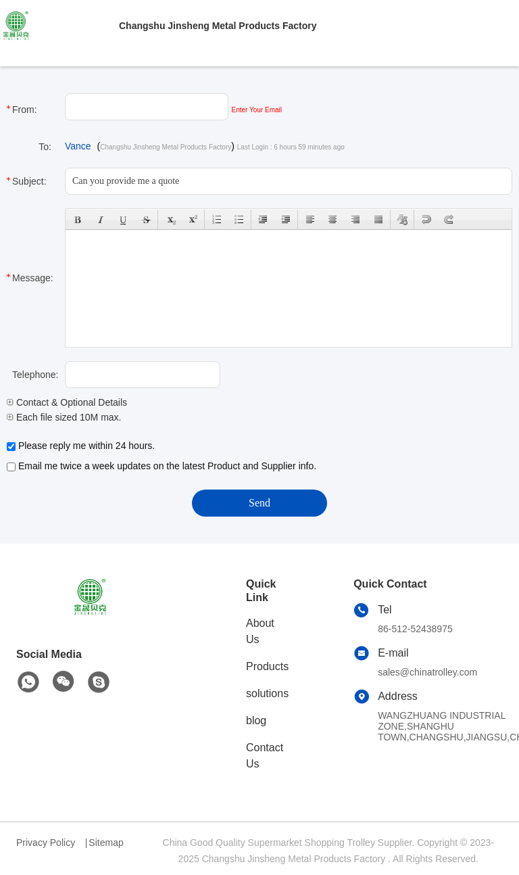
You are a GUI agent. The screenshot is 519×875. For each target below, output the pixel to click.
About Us (260, 631)
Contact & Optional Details (67, 402)
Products (267, 666)
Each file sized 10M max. (64, 417)
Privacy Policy (45, 842)
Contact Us (264, 756)
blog (256, 720)
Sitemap (106, 842)
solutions (267, 693)
